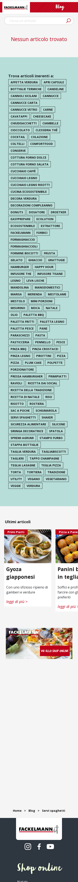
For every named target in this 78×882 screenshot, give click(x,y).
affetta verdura (24, 82)
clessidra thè (47, 130)
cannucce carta (24, 103)
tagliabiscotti (54, 452)
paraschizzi (20, 335)
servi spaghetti (23, 417)
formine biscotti (24, 253)
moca (35, 308)
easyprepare (21, 219)
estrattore (50, 226)
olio (14, 315)
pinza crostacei (45, 349)
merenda (35, 294)
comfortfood (41, 144)
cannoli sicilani (24, 96)
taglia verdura (23, 452)
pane (43, 328)
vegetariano (56, 479)
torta (16, 472)
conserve (18, 151)
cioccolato (20, 130)
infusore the (21, 274)
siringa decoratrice (27, 431)
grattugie (56, 260)
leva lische (35, 281)
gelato (16, 260)
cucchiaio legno (24, 178)
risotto (17, 404)
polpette (55, 363)
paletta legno (52, 322)
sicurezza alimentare (28, 424)
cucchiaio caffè (23, 171)
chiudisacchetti (24, 123)
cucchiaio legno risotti (30, 185)
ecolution (44, 219)
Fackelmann (21, 233)
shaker (47, 417)
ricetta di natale (25, 397)
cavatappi (19, 116)
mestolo (18, 301)
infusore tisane (50, 274)
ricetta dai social (42, 383)
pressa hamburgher (27, 376)
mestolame (57, 294)
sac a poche (20, 410)
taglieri (17, 458)
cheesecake (42, 116)
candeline (55, 89)
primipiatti (57, 376)
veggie (16, 486)
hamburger (20, 267)
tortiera (34, 472)
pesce (60, 342)
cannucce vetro (24, 110)
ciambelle (50, 123)
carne (48, 110)
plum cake (33, 363)
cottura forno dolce (28, 157)
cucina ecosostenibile (29, 192)
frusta (49, 253)
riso (48, 397)
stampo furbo (51, 438)
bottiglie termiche (26, 89)
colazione (39, 137)
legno (16, 281)
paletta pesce (22, 328)
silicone (58, 424)
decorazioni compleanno (31, 205)
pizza (61, 356)
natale (52, 308)
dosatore (37, 212)
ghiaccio (35, 260)
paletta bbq (34, 315)
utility (16, 479)
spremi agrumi (22, 438)
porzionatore (22, 369)
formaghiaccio (23, 239)
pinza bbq (18, 349)
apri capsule (54, 82)
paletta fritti (22, 322)
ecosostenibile (23, 226)
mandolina (20, 287)
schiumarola (46, 410)
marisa (16, 294)
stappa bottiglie (24, 445)
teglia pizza (51, 465)
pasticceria (20, 342)
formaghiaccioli (24, 246)
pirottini (43, 356)
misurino (18, 308)
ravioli (16, 383)
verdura (33, 486)
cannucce (51, 96)
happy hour (44, 267)
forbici (41, 233)
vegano (34, 479)
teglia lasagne (23, 465)
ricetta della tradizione (31, 390)
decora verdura (24, 198)
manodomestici (47, 287)
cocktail (18, 137)
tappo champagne (44, 458)
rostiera (37, 404)
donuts (17, 212)
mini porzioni (41, 301)
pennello (43, 342)
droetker (58, 212)
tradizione (56, 472)
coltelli (17, 144)
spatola (56, 431)
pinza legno (20, 356)
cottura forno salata (29, 164)
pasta (40, 335)
